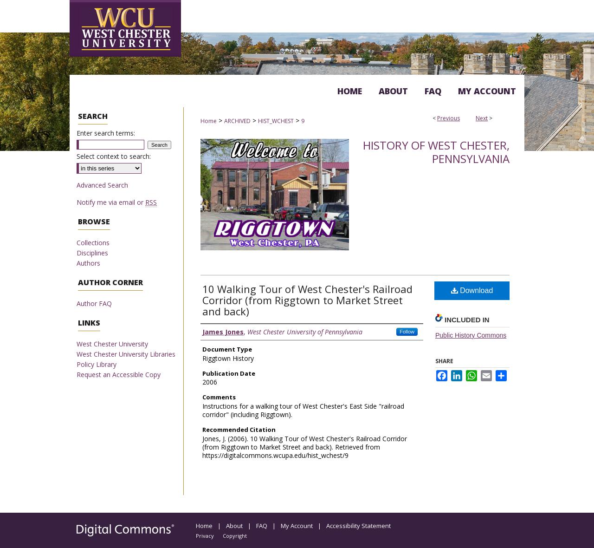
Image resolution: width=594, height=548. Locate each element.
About (234, 526)
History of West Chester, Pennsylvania (436, 151)
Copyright (235, 535)
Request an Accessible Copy (119, 374)
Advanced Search (102, 185)
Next (482, 118)
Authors (88, 263)
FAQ (261, 526)
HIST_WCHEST (276, 121)
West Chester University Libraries (126, 354)
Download (472, 290)
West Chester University (112, 343)
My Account (297, 526)
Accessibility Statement (358, 526)
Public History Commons (470, 335)
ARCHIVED (237, 121)
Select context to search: (114, 156)
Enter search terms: (106, 133)
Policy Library (96, 364)
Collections (93, 242)
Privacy (205, 535)
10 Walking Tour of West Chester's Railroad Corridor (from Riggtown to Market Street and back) (307, 300)
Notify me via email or (117, 202)
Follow (407, 331)
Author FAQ (94, 303)
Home (208, 121)
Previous (448, 118)
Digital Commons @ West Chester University (330, 20)
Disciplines (92, 252)
